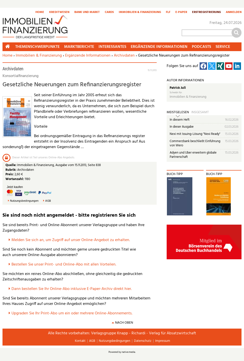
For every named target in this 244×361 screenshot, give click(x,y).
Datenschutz (142, 341)
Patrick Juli (178, 87)
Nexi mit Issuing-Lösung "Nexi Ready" (195, 134)
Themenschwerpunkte (37, 47)
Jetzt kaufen (15, 187)
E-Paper (181, 12)
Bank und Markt (87, 12)
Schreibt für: (176, 92)
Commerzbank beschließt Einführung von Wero (195, 143)
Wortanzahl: (14, 179)
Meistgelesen (178, 112)
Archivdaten (124, 55)
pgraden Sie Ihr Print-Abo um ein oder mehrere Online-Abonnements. (73, 313)
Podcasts (201, 47)
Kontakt (80, 341)
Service (223, 47)
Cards (109, 12)
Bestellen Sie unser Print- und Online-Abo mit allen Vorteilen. (63, 264)
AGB (48, 201)
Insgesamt (200, 112)
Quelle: (11, 165)
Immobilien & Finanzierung (140, 12)
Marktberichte (79, 47)
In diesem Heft (180, 119)
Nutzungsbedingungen (24, 201)
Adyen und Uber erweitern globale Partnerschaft (193, 155)
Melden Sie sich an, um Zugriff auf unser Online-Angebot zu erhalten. (70, 240)
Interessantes (112, 47)
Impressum (162, 341)
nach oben (124, 323)
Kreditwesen (59, 12)
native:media (128, 352)
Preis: (9, 174)
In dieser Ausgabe (182, 126)
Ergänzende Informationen (88, 55)
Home (39, 12)
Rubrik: (11, 170)
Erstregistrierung (206, 12)
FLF (168, 12)
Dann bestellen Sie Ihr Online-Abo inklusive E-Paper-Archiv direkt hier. (71, 289)
